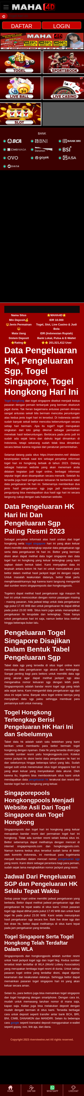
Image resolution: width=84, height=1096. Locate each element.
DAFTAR (21, 26)
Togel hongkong (14, 400)
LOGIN (61, 26)
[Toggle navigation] (6, 7)
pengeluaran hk (38, 779)
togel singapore (35, 543)
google (15, 1022)
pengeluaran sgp (69, 859)
